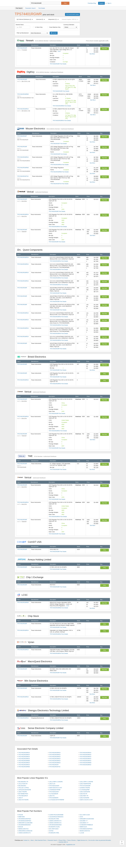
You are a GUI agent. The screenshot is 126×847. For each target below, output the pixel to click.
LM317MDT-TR (84, 795)
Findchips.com (21, 3)
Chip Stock (29, 616)
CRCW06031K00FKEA (86, 829)
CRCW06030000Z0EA (24, 825)
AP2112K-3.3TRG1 (23, 787)
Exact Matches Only (53, 27)
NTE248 (20, 814)
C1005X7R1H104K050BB (56, 814)
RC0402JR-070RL (54, 818)
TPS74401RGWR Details (72, 14)
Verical (32, 191)
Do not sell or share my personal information (100, 840)
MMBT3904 (21, 816)
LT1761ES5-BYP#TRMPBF (56, 799)
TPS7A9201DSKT (54, 791)
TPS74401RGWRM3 (23, 94)
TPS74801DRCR (23, 795)
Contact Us (26, 840)
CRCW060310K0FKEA (24, 818)
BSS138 (20, 827)
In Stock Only (37, 27)
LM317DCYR (83, 793)
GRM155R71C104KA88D (25, 822)
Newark (39, 40)
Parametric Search (52, 840)
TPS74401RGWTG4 (23, 176)
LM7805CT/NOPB (85, 787)
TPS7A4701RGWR (85, 785)
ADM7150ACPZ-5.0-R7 (55, 787)
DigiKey (40, 72)
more (59, 51)
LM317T (20, 797)
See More (92, 54)
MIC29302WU (22, 785)
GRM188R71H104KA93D (87, 818)
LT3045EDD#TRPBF (54, 789)
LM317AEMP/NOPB (85, 783)
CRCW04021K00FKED (24, 820)
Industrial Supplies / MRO (70, 19)
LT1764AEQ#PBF (85, 789)
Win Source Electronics (33, 680)
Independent (53, 19)
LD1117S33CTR (22, 783)
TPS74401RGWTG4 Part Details (59, 183)
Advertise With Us (63, 842)
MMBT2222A (83, 827)
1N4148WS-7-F (84, 822)
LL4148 (82, 833)
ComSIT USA (30, 542)
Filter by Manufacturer (23, 33)
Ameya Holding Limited (35, 559)
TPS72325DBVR (53, 797)
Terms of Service (71, 840)
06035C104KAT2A (85, 831)
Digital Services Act (82, 840)
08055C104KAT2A (23, 829)
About (32, 840)
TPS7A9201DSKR (54, 785)
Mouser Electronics (45, 128)
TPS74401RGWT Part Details (58, 143)
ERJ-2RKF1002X (54, 829)
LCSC (23, 595)
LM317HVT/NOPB (23, 799)
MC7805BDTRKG (23, 793)
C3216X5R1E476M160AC (56, 816)
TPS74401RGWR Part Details (58, 64)
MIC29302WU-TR (23, 781)
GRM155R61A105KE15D (25, 831)
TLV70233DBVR (53, 793)
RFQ (104, 373)
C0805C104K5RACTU (55, 820)
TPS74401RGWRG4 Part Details (62, 120)
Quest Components (31, 250)
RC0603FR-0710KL (54, 827)
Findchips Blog (92, 3)
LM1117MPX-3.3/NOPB (86, 781)
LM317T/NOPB (22, 791)
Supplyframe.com (70, 844)
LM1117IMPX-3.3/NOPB (56, 781)
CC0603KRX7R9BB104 (86, 825)
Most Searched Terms (40, 840)
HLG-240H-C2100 (85, 814)
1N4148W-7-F (83, 820)
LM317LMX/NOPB (85, 791)
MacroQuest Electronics (35, 661)
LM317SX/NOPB (84, 797)
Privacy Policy (62, 840)
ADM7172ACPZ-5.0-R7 (86, 799)
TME (36, 456)
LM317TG (52, 795)
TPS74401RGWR (22, 48)
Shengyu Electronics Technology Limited (44, 710)
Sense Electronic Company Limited (41, 728)
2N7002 (51, 831)
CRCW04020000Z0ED (55, 825)
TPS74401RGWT (22, 136)
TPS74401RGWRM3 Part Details (62, 106)
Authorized (41, 19)
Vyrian (26, 642)
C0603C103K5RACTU (24, 833)
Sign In (109, 3)
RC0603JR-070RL (54, 833)
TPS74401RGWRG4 (23, 109)
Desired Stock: (23, 26)
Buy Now (104, 48)
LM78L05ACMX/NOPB (24, 789)
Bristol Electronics (32, 356)
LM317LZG (52, 783)
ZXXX (81, 816)
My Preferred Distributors (25, 19)
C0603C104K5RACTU (55, 822)
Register (101, 3)
